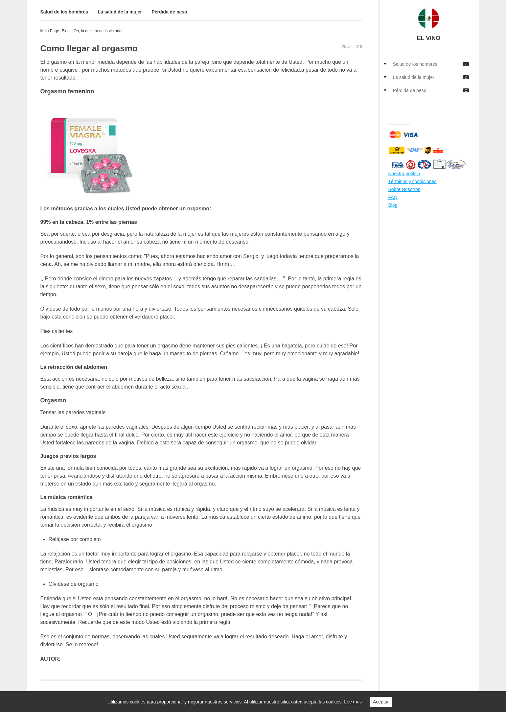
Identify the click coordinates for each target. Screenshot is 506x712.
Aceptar (381, 701)
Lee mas (353, 701)
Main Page (49, 31)
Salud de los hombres (64, 11)
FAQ (393, 197)
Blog (66, 31)
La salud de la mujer (120, 11)
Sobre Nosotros (404, 189)
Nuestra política (404, 173)
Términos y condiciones (412, 181)
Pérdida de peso (169, 11)
